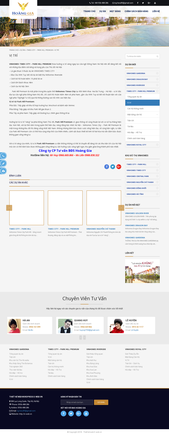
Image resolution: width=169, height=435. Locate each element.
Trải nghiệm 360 (16, 367)
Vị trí (129, 102)
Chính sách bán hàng (136, 138)
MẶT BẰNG (115, 11)
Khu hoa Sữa (91, 367)
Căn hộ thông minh (135, 108)
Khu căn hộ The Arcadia (19, 360)
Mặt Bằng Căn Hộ (132, 357)
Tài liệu (130, 126)
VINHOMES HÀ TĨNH (135, 194)
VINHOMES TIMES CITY (136, 170)
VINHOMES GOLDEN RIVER (137, 213)
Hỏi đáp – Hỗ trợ (15, 373)
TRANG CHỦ (89, 11)
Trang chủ (13, 50)
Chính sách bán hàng (18, 376)
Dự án (22, 50)
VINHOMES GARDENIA (136, 73)
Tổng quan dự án (134, 96)
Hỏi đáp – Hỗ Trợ (134, 132)
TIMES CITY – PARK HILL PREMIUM (40, 50)
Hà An (33, 330)
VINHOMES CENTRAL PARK (138, 176)
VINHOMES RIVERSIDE (136, 85)
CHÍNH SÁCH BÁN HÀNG (136, 11)
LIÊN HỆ (156, 11)
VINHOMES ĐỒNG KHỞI (136, 188)
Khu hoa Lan (91, 370)
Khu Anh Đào (91, 376)
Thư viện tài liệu (15, 370)
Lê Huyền (137, 330)
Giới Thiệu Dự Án (132, 354)
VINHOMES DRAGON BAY (137, 79)
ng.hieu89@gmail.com (124, 3)
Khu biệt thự (91, 360)
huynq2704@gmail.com (92, 330)
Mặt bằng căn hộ (134, 114)
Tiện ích (130, 120)
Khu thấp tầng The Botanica (20, 363)
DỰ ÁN (102, 11)
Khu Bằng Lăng (92, 363)
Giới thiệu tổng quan (94, 354)
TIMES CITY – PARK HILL (20, 229)
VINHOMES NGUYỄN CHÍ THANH (100, 229)
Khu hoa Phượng (93, 373)
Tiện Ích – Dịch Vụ (132, 363)
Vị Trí (127, 360)
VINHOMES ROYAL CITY (136, 145)
